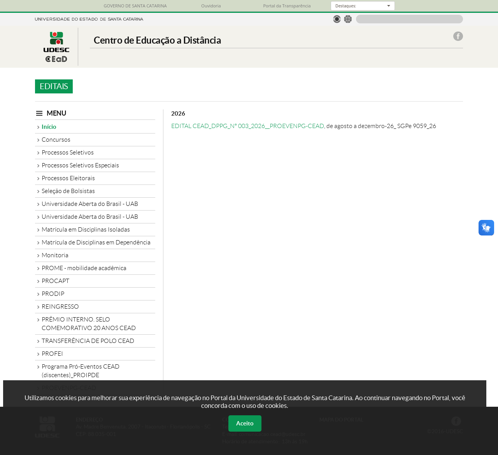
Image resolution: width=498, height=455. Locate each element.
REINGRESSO (60, 306)
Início (49, 126)
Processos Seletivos (68, 152)
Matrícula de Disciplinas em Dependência (96, 242)
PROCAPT (55, 281)
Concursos (56, 139)
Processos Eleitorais (68, 178)
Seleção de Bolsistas (68, 191)
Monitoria (55, 255)
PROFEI (52, 353)
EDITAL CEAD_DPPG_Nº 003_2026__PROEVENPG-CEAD (247, 126)
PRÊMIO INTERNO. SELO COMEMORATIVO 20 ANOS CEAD (89, 323)
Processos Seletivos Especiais (80, 165)
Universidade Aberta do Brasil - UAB (90, 203)
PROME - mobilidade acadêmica (84, 268)
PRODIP (53, 293)
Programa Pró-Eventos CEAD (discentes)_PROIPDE (80, 370)
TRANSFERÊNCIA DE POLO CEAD (88, 340)
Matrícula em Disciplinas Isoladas (86, 229)
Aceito (245, 423)
